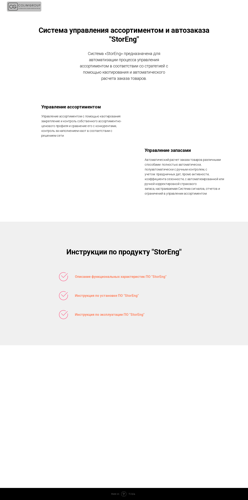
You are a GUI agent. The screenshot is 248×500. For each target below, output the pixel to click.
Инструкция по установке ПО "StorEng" (107, 296)
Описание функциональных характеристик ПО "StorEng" (121, 277)
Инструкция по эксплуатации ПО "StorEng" (109, 314)
